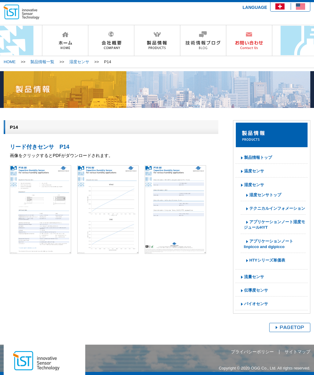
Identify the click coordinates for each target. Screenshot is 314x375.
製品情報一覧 (42, 61)
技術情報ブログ (203, 40)
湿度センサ (79, 61)
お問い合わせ (249, 40)
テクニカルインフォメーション (277, 208)
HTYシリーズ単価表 (267, 260)
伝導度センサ (256, 290)
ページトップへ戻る (289, 327)
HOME (65, 40)
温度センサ (254, 171)
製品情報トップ (258, 157)
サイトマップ (297, 351)
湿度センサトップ (265, 195)
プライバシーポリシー (252, 351)
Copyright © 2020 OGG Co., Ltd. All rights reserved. (264, 368)
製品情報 (157, 40)
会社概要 (111, 40)
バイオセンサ (256, 303)
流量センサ (254, 276)
